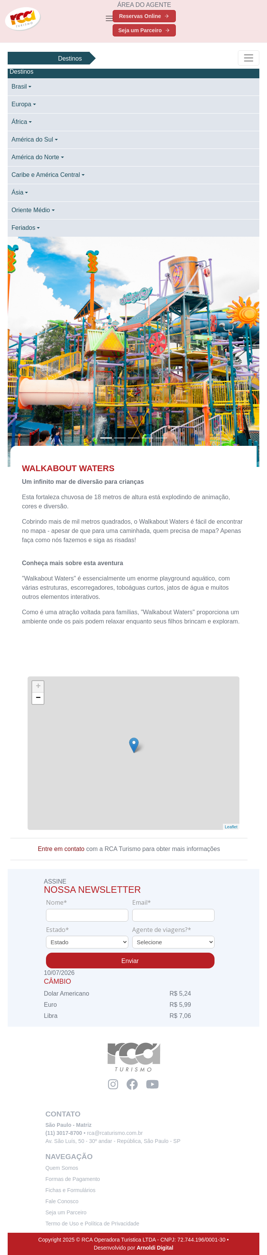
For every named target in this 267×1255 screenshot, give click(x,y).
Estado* (57, 929)
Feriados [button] (23, 227)
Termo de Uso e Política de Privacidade (92, 1223)
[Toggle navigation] (109, 18)
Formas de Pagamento (73, 1179)
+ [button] (38, 687)
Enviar (130, 961)
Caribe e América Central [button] (45, 175)
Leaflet (230, 827)
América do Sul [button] (32, 139)
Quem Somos (62, 1168)
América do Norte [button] (35, 157)
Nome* (56, 902)
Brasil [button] (19, 86)
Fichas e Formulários (71, 1190)
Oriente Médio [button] (30, 210)
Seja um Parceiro (144, 30)
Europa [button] (21, 104)
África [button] (19, 122)
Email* (141, 902)
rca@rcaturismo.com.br (115, 1133)
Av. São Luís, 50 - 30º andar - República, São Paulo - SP (113, 1141)
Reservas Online (144, 16)
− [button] (38, 698)
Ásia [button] (17, 192)
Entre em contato (61, 849)
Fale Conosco (62, 1201)
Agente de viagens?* (161, 929)
